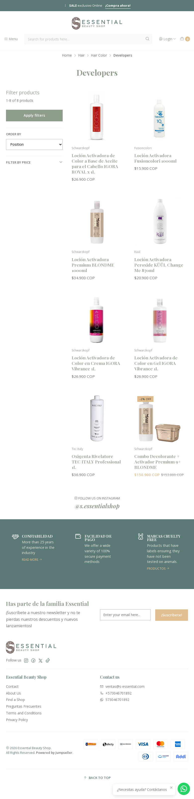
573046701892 (114, 699)
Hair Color (99, 55)
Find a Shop (15, 699)
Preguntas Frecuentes (23, 706)
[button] (97, 778)
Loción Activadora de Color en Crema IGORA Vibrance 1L (96, 367)
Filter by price (34, 162)
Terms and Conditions (24, 713)
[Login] (167, 38)
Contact (12, 686)
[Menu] (11, 38)
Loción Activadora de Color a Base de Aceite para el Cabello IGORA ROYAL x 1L (95, 163)
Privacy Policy (17, 719)
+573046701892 (116, 693)
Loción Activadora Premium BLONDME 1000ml (93, 268)
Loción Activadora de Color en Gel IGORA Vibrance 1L (156, 367)
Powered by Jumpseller (54, 752)
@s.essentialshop (97, 510)
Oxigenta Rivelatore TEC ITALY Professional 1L (96, 465)
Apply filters (34, 115)
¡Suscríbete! (171, 618)
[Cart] (185, 39)
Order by (13, 134)
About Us (13, 693)
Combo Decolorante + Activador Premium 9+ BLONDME (157, 465)
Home (67, 55)
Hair (81, 55)
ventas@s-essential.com (122, 686)
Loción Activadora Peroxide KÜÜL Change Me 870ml (158, 268)
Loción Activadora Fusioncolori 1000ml (155, 158)
